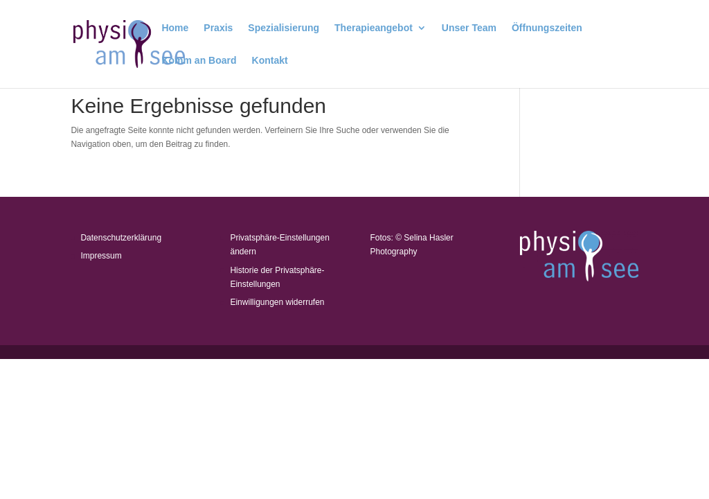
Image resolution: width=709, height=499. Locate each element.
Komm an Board (198, 60)
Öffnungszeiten (547, 28)
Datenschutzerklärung (120, 238)
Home (174, 28)
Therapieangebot (373, 28)
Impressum (100, 256)
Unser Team (469, 28)
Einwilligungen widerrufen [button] (277, 302)
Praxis (218, 28)
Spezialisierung (283, 28)
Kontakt (270, 60)
